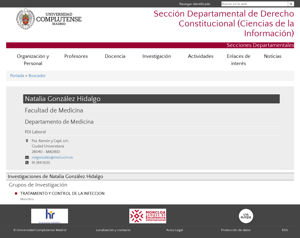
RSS (285, 230)
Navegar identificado (194, 4)
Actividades (200, 56)
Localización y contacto (113, 230)
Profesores (76, 56)
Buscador (37, 75)
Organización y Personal (33, 60)
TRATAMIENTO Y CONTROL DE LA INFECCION (62, 193)
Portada (17, 75)
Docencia (115, 56)
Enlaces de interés (238, 60)
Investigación (156, 56)
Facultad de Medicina (54, 110)
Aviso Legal (174, 230)
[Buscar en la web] (291, 3)
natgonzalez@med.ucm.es (52, 157)
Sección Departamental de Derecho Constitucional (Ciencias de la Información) (224, 24)
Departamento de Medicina (59, 122)
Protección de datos (236, 230)
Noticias (272, 56)
